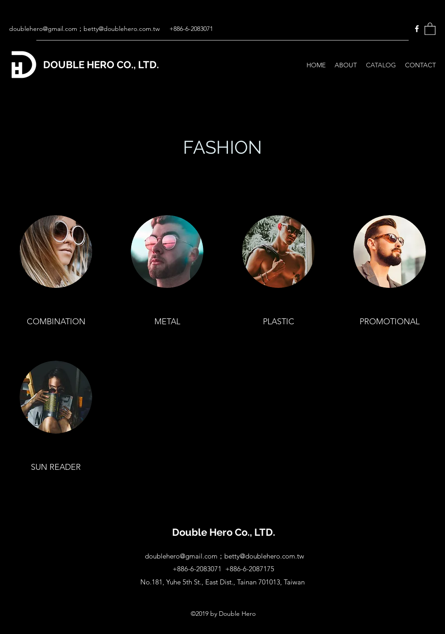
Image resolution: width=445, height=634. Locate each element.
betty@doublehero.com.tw (122, 29)
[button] (430, 28)
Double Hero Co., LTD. (223, 532)
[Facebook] (416, 28)
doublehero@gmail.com (43, 29)
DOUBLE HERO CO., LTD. (101, 64)
